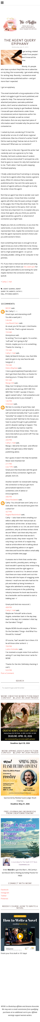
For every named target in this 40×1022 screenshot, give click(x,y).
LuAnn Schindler (12, 649)
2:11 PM (9, 464)
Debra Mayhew (12, 368)
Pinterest (4, 898)
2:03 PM (9, 440)
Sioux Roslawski (12, 499)
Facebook (4, 890)
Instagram (5, 893)
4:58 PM (9, 607)
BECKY (8, 308)
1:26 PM (9, 401)
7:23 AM (9, 332)
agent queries (9, 289)
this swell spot (29, 267)
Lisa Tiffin (9, 467)
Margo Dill (10, 383)
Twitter (4, 896)
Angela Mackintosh (13, 514)
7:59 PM (9, 646)
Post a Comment (7, 673)
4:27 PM (9, 512)
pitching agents (11, 294)
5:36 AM (9, 320)
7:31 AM (9, 350)
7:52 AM (9, 365)
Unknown (9, 404)
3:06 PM (9, 497)
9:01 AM (9, 380)
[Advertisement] (20, 980)
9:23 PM (9, 670)
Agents (12, 291)
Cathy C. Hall (7, 282)
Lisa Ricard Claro (12, 323)
